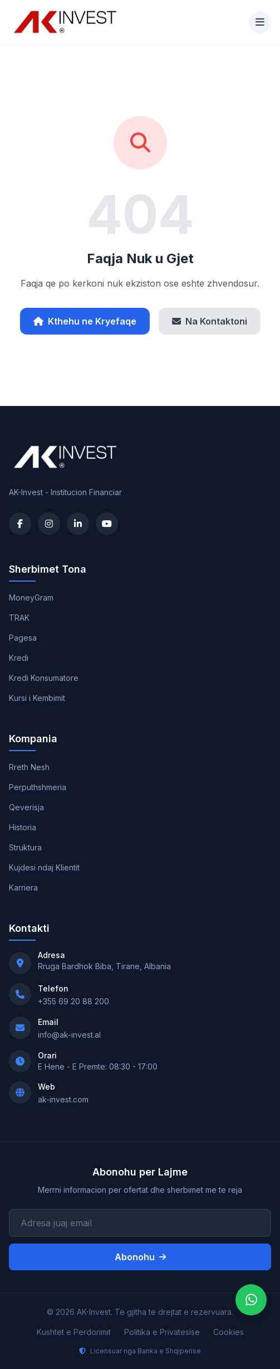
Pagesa (23, 637)
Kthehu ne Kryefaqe (84, 321)
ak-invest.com (63, 1099)
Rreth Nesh (29, 767)
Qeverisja (26, 807)
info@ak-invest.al (69, 1034)
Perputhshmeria (37, 787)
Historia (22, 827)
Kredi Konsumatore (43, 678)
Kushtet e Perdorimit (74, 1332)
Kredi (18, 657)
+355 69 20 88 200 (73, 1001)
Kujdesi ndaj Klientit (44, 867)
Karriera (23, 887)
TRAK (19, 617)
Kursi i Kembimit (37, 698)
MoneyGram (31, 597)
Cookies (228, 1332)
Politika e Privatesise (162, 1332)
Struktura (25, 847)
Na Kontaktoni (209, 321)
